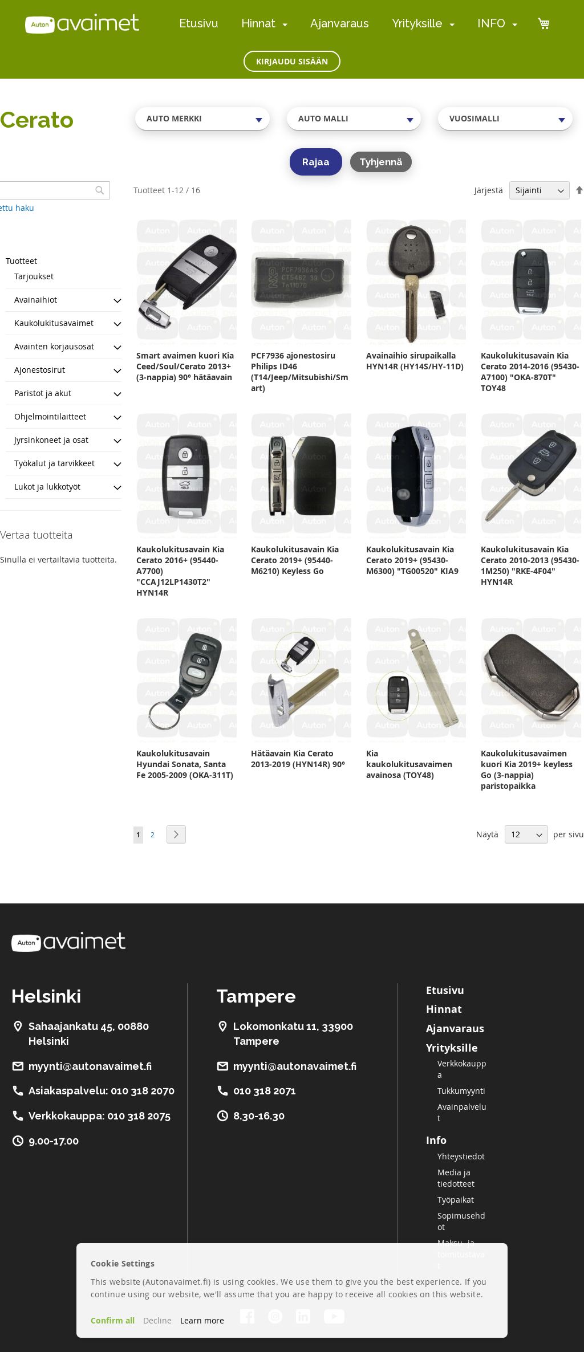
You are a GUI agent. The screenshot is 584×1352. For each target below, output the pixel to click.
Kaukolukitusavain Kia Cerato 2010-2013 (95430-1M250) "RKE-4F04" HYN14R (530, 565)
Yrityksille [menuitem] (417, 23)
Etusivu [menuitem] (198, 23)
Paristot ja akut (42, 393)
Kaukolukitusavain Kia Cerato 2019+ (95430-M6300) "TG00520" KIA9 (412, 560)
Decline (157, 1320)
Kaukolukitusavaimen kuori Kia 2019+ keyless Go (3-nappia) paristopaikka (527, 769)
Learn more (202, 1320)
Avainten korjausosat (54, 346)
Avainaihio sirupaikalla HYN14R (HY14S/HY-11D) (415, 361)
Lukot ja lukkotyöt (47, 486)
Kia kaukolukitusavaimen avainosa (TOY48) (409, 764)
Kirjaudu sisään (292, 61)
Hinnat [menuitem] (258, 23)
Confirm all (113, 1320)
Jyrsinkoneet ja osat (51, 439)
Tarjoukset (34, 276)
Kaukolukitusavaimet (54, 322)
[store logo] (82, 23)
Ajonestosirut (39, 369)
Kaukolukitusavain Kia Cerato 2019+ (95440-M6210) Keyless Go (295, 560)
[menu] (348, 23)
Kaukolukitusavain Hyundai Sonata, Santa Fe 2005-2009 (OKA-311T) (184, 764)
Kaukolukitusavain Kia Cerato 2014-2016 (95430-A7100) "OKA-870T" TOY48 (530, 371)
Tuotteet (21, 260)
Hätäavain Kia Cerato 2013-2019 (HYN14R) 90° (298, 758)
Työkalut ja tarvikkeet (54, 463)
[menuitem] (282, 24)
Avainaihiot (35, 299)
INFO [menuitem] (491, 23)
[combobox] (202, 118)
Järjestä (488, 190)
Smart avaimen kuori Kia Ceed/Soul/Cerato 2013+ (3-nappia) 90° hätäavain (185, 366)
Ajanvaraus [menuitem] (339, 23)
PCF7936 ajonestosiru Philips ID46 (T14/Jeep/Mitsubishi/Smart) (299, 371)
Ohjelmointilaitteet (50, 416)
